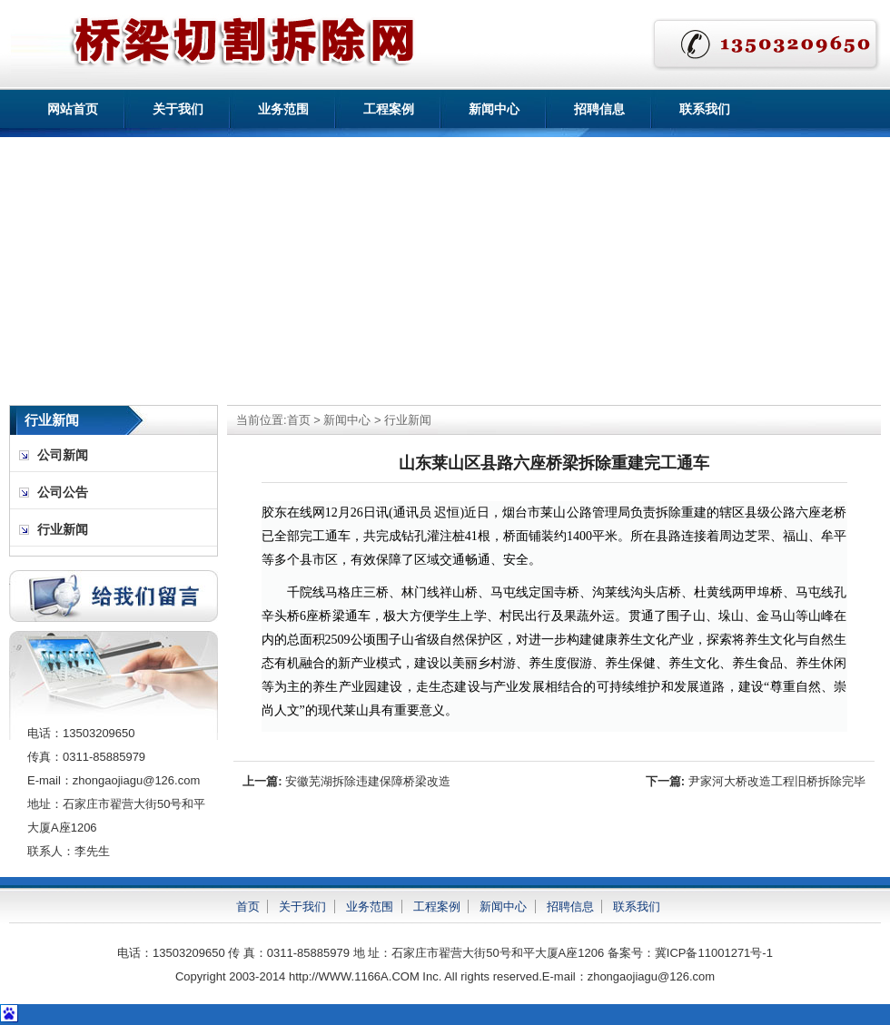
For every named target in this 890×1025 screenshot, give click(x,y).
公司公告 (62, 492)
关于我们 (178, 109)
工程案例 (388, 109)
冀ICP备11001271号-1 (714, 953)
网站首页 (72, 109)
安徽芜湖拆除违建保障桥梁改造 (367, 781)
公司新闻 (62, 455)
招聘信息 (599, 109)
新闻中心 (494, 109)
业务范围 (283, 109)
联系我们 (704, 109)
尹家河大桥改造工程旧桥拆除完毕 (776, 781)
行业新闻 (407, 420)
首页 (299, 420)
